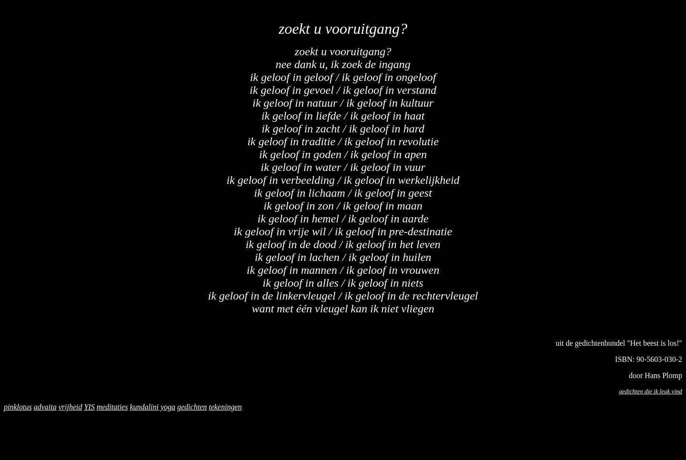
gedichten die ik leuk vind (650, 391)
